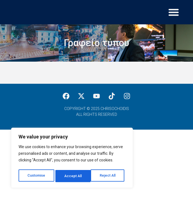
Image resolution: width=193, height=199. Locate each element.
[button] (173, 12)
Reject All (73, 176)
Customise (36, 176)
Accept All (108, 176)
